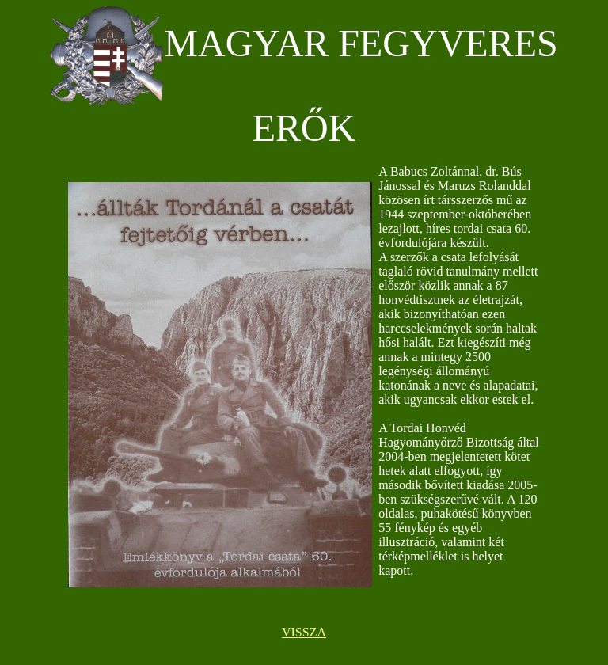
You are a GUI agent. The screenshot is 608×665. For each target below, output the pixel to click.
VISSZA (304, 632)
